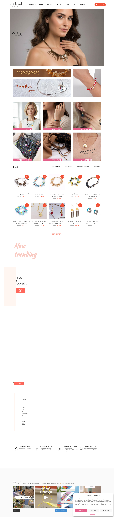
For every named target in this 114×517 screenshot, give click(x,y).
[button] (111, 495)
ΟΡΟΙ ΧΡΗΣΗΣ (45, 498)
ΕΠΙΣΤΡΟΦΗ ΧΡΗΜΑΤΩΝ (90, 403)
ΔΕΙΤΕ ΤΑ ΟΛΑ (63, 274)
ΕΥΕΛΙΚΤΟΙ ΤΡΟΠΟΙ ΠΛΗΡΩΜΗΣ (69, 403)
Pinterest (62, 498)
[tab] (56, 166)
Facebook (62, 495)
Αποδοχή (80, 510)
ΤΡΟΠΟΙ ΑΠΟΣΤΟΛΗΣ (47, 503)
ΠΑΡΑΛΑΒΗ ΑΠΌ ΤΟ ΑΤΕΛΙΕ (46, 403)
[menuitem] (32, 4)
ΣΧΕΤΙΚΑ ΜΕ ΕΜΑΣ (46, 492)
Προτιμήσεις (106, 510)
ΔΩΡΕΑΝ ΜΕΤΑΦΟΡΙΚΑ (24, 403)
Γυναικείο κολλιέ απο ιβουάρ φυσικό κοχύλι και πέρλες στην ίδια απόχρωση (57, 194)
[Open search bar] (87, 4)
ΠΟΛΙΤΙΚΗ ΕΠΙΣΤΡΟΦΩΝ (48, 506)
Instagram (62, 492)
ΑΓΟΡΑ (77, 349)
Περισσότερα (57, 234)
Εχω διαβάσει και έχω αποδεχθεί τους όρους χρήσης (22, 491)
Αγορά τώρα (75, 377)
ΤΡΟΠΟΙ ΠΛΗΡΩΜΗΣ (47, 501)
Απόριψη (93, 510)
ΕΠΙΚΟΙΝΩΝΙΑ (45, 495)
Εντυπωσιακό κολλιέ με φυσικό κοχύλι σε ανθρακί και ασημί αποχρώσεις (92, 194)
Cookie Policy (92, 514)
